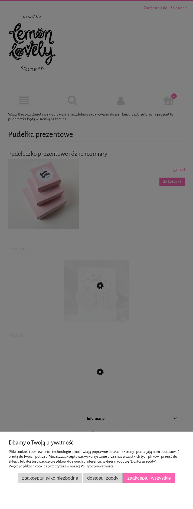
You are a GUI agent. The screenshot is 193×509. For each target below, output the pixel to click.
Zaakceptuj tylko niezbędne (50, 478)
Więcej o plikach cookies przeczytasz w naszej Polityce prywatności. (61, 466)
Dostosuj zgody (102, 478)
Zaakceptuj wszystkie (149, 478)
